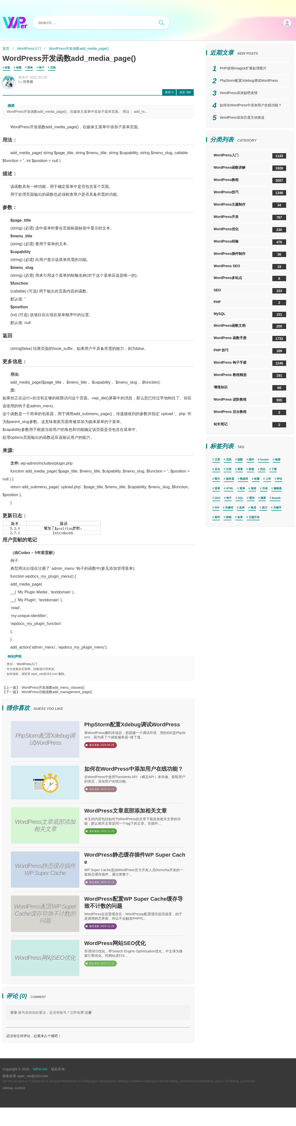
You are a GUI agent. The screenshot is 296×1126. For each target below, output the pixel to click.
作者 (265, 488)
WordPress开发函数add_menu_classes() (53, 690)
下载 (274, 469)
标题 (18, 67)
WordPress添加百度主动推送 (242, 117)
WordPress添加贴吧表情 (239, 93)
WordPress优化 (250, 229)
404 (217, 507)
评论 (279, 478)
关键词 (229, 507)
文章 (217, 459)
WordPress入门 (29, 48)
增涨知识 (250, 388)
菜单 (30, 67)
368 (185, 95)
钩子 (41, 67)
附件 (217, 517)
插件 (251, 459)
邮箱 (228, 517)
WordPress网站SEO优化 (126, 963)
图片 (217, 478)
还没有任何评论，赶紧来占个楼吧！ (33, 1054)
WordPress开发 (250, 217)
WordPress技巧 (250, 193)
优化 (262, 469)
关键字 (277, 507)
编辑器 (278, 488)
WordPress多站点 (250, 278)
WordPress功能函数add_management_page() (57, 695)
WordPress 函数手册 (250, 338)
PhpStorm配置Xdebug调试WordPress (133, 734)
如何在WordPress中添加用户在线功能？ (133, 780)
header (264, 459)
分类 (228, 469)
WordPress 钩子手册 (250, 363)
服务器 (230, 478)
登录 (13, 1031)
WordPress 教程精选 (250, 375)
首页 (5, 48)
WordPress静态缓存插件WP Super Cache (131, 874)
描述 (253, 488)
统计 (264, 507)
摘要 (263, 497)
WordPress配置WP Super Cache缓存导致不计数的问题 (134, 921)
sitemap (7, 1106)
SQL (240, 497)
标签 (7, 67)
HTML (230, 488)
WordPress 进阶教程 (250, 400)
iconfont (20, 1106)
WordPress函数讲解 (250, 168)
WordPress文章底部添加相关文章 (133, 827)
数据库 (244, 478)
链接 (277, 459)
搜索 (240, 469)
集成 (253, 507)
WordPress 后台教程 (250, 412)
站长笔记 (250, 424)
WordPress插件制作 (250, 254)
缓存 (252, 497)
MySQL (250, 314)
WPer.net (40, 1088)
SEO (250, 291)
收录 (240, 517)
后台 (217, 469)
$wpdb (276, 497)
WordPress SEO (250, 266)
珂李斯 (31, 85)
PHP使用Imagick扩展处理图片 (243, 68)
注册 (88, 1031)
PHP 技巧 (250, 351)
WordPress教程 (250, 180)
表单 (241, 507)
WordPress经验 (250, 242)
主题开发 (254, 517)
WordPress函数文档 (250, 326)
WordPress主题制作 (250, 205)
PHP (250, 302)
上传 (268, 478)
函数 (240, 459)
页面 (53, 67)
